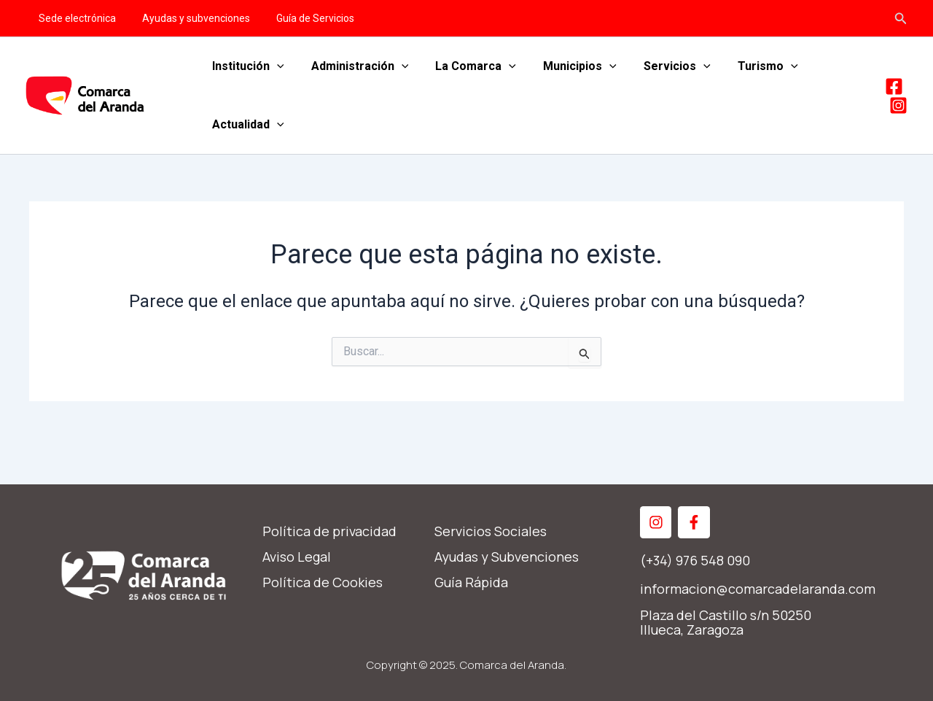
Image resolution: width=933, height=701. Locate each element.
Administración (354, 66)
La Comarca (466, 66)
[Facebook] (894, 86)
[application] (275, 66)
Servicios (659, 66)
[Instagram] (898, 105)
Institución (246, 66)
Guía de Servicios (301, 18)
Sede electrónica (74, 18)
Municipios (567, 66)
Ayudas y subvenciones (187, 18)
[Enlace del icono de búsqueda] (900, 18)
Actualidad (246, 125)
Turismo (747, 66)
